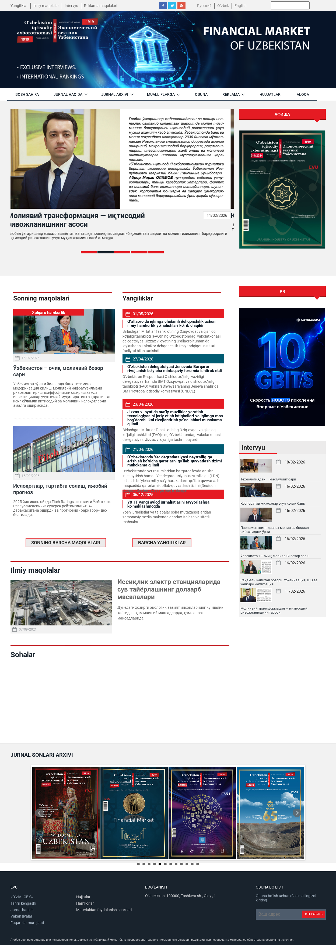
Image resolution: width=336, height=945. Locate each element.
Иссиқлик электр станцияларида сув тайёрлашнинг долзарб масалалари (168, 589)
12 (197, 864)
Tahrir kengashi (23, 903)
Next (297, 813)
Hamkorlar (85, 903)
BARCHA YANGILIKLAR (162, 542)
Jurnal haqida (68, 94)
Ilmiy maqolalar (46, 5)
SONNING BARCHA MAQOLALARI (65, 542)
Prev (39, 813)
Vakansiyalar (21, 916)
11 (192, 864)
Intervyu (71, 5)
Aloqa (303, 94)
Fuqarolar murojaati (27, 923)
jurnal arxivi (114, 94)
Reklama (231, 94)
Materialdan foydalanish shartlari (104, 910)
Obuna (201, 94)
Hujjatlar (270, 94)
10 (187, 864)
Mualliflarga (161, 94)
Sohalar (22, 654)
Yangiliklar (19, 5)
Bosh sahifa (27, 94)
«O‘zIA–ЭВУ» (21, 897)
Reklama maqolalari (100, 5)
